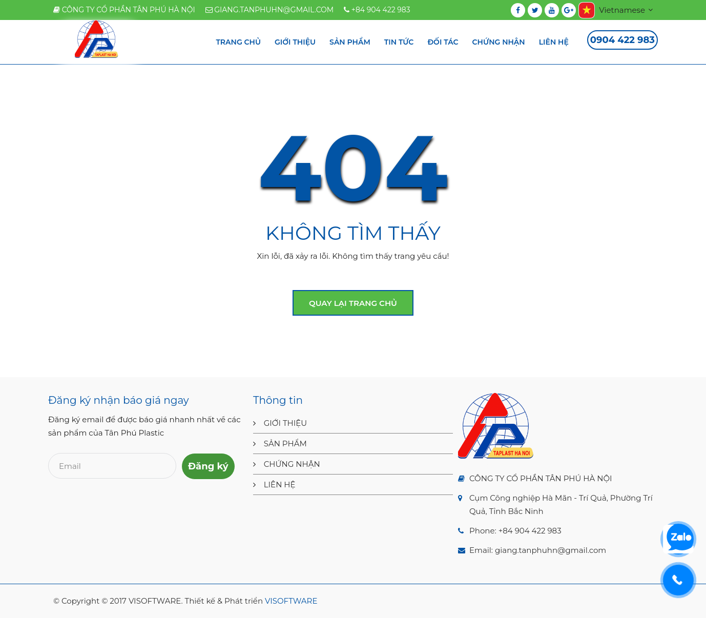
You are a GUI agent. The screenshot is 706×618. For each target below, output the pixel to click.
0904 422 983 (622, 40)
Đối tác (442, 42)
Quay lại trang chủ (353, 303)
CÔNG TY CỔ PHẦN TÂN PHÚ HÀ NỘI (124, 10)
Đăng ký (208, 466)
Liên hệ (554, 42)
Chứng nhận (498, 42)
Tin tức (399, 42)
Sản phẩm (349, 42)
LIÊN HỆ (280, 484)
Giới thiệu (295, 42)
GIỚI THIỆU (285, 423)
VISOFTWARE (291, 601)
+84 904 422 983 (377, 10)
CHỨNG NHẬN (292, 464)
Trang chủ (238, 42)
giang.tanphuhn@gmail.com (269, 10)
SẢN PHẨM (285, 443)
